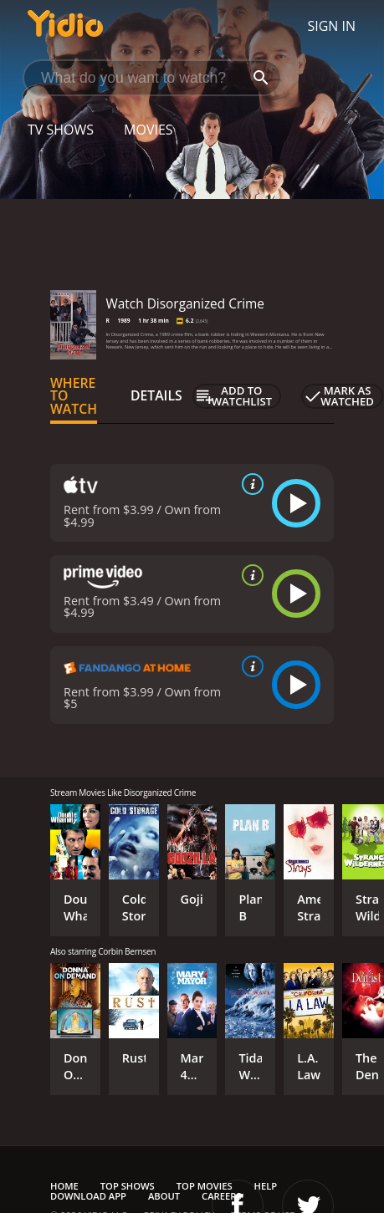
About (164, 1196)
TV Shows (61, 129)
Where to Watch (73, 396)
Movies (148, 129)
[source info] (249, 484)
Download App (88, 1196)
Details (156, 395)
